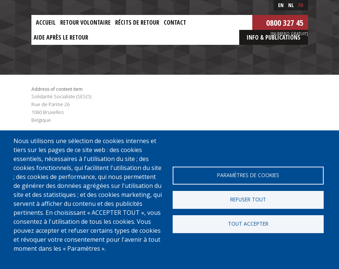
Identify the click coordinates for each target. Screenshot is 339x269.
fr (300, 5)
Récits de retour (137, 22)
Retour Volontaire (85, 22)
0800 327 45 (284, 22)
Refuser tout (248, 199)
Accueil (46, 22)
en (281, 5)
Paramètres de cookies (248, 175)
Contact (175, 22)
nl (291, 5)
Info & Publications (274, 37)
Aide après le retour (61, 37)
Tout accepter (248, 223)
